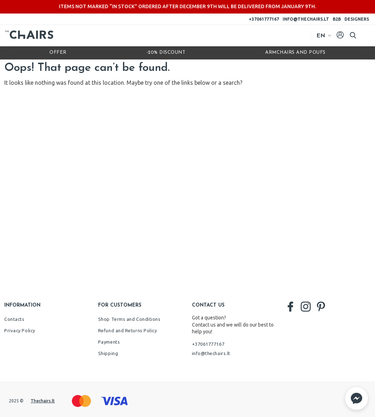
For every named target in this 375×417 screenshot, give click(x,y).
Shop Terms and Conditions (129, 319)
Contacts (14, 319)
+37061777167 (264, 19)
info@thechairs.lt (306, 19)
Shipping (108, 353)
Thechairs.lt (43, 400)
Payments (109, 341)
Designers (356, 19)
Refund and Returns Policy (127, 330)
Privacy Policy (19, 330)
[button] (356, 398)
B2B (337, 19)
